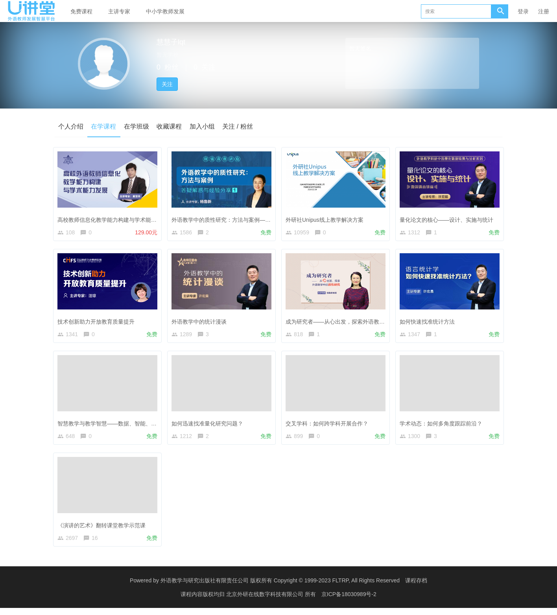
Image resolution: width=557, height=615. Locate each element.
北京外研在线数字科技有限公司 (265, 601)
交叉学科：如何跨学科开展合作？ (329, 425)
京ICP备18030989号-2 (348, 601)
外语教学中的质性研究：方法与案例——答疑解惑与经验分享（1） (254, 218)
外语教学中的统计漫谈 (201, 321)
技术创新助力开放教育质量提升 (97, 321)
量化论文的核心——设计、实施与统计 (448, 218)
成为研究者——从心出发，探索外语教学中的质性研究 (354, 321)
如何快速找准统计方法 (429, 321)
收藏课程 (170, 126)
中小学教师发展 (165, 11)
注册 (543, 11)
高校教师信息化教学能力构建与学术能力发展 (114, 218)
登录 (523, 11)
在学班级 (136, 126)
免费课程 (81, 11)
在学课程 (103, 126)
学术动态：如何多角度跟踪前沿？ (443, 425)
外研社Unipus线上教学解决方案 (326, 218)
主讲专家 (119, 11)
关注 (167, 84)
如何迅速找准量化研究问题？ (209, 425)
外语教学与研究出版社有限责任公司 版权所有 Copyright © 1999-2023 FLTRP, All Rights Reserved (280, 587)
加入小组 (203, 126)
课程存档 (416, 587)
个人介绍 (70, 126)
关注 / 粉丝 (238, 126)
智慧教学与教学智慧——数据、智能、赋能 (111, 425)
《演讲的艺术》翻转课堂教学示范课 (103, 528)
